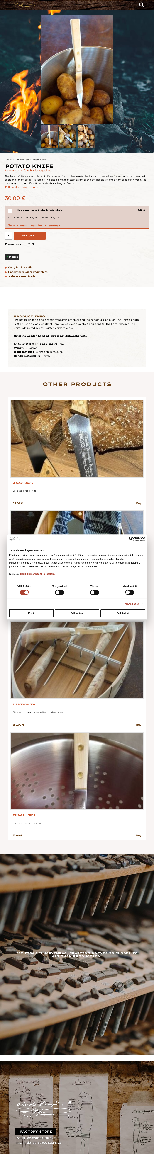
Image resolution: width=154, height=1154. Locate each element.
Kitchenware (22, 159)
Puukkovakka (24, 704)
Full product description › (21, 187)
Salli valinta (77, 613)
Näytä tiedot (132, 603)
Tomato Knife (24, 815)
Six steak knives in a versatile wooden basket (38, 712)
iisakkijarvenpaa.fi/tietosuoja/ (37, 574)
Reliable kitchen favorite (27, 822)
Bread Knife (23, 483)
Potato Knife (39, 159)
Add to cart (29, 235)
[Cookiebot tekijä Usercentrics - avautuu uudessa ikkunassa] (131, 539)
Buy (138, 503)
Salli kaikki (123, 613)
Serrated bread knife (24, 490)
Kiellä (31, 613)
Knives (8, 159)
